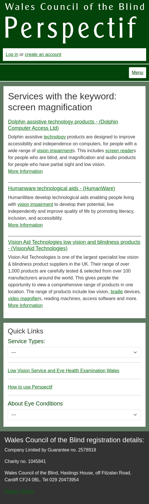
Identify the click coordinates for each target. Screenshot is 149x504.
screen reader (119, 150)
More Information (25, 171)
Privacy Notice (19, 491)
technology (55, 136)
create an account (43, 54)
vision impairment (54, 150)
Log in (12, 54)
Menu (137, 72)
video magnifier (23, 298)
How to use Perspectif (30, 387)
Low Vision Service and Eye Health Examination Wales (63, 370)
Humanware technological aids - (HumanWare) (61, 188)
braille (117, 291)
